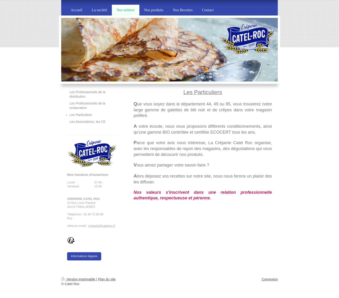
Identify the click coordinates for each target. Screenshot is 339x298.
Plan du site (107, 279)
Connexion (270, 279)
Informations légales (84, 256)
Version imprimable (78, 279)
